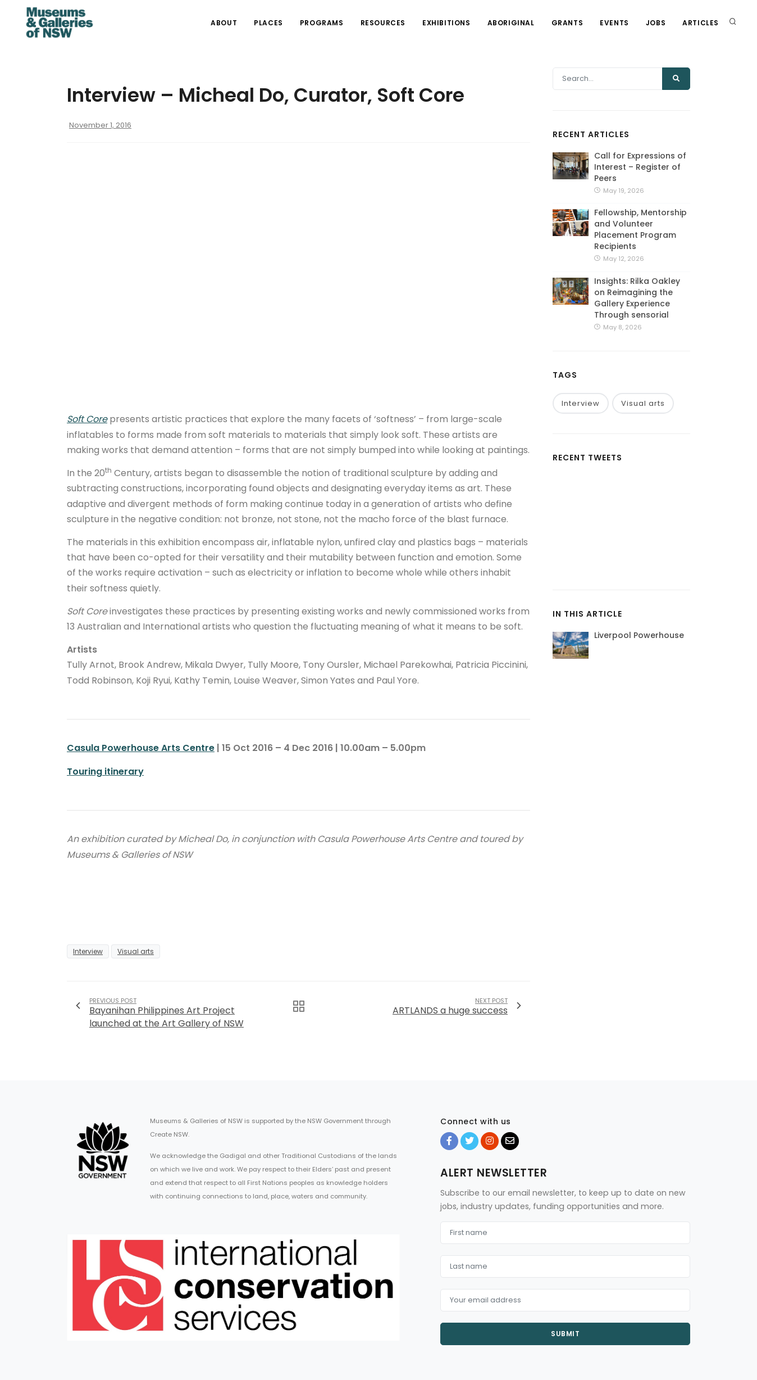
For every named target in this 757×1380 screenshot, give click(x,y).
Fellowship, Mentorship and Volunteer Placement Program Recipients (640, 229)
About (224, 23)
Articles (700, 23)
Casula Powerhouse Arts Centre (141, 747)
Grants (567, 23)
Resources (383, 23)
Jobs (655, 23)
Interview (88, 951)
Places (268, 23)
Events (614, 23)
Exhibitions (446, 23)
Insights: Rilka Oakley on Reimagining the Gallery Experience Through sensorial (637, 297)
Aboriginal (511, 23)
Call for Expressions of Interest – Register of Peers (640, 167)
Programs (322, 23)
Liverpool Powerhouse (639, 635)
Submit (565, 1333)
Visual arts (135, 951)
